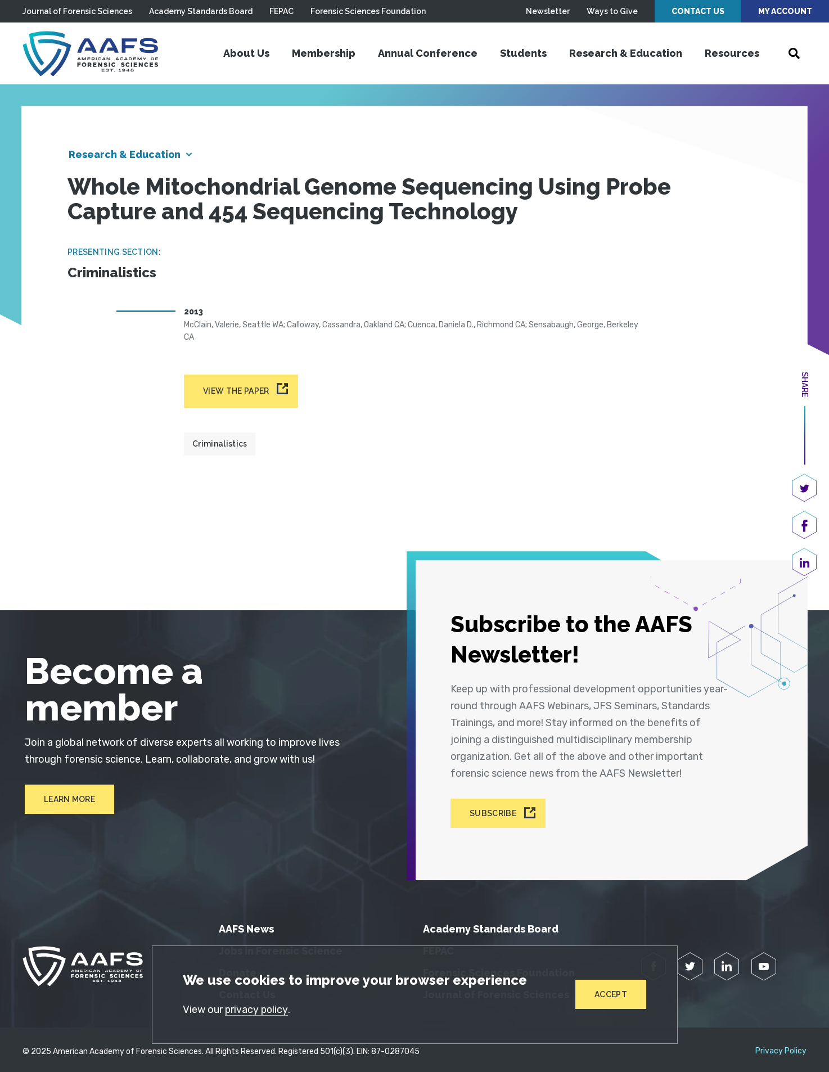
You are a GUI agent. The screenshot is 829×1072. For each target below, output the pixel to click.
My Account (785, 11)
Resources (732, 53)
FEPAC (281, 11)
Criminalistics (219, 444)
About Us (246, 53)
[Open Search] (794, 53)
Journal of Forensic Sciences (77, 11)
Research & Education (625, 53)
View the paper (236, 391)
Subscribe (493, 809)
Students (523, 53)
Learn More (67, 799)
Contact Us (698, 11)
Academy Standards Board (201, 11)
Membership (323, 53)
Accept (610, 994)
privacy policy (258, 1009)
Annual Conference (427, 53)
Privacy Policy (781, 1047)
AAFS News (246, 925)
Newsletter (548, 11)
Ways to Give (612, 11)
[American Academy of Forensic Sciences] (92, 53)
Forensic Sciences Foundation (368, 11)
